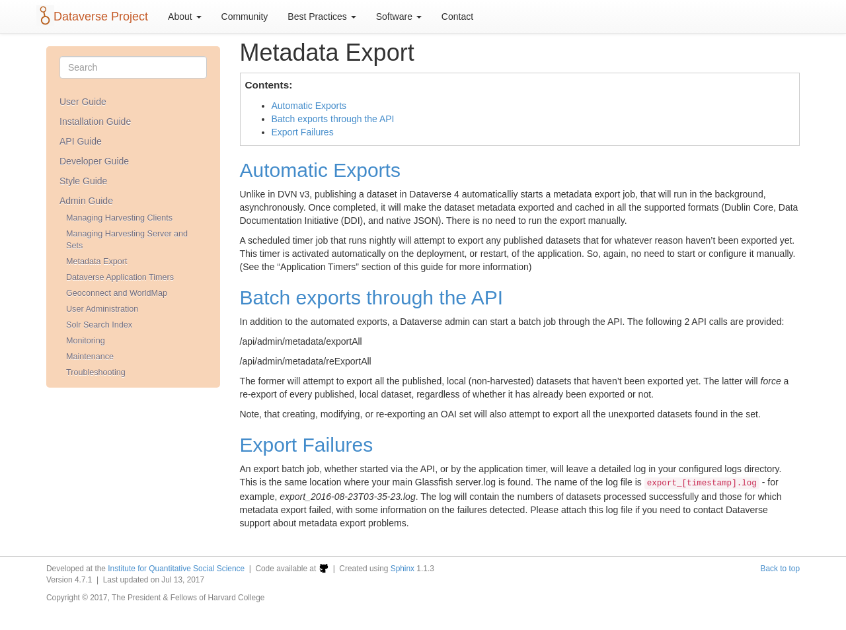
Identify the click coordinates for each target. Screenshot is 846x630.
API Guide (80, 141)
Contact (457, 16)
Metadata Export (96, 261)
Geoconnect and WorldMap (116, 293)
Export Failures (303, 132)
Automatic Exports (309, 105)
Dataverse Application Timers (120, 277)
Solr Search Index (99, 325)
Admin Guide (86, 200)
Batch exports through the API (333, 119)
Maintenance (90, 356)
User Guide (82, 101)
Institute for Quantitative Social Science (176, 568)
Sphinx (402, 568)
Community (244, 16)
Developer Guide (94, 161)
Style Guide (83, 181)
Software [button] (399, 16)
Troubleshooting (96, 372)
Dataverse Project (101, 16)
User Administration (102, 309)
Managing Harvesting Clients (119, 218)
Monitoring (85, 340)
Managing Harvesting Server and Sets (127, 239)
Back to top (780, 568)
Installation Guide (95, 121)
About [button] (184, 16)
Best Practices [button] (322, 16)
